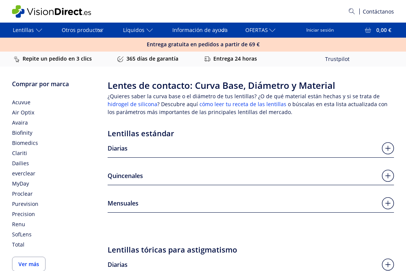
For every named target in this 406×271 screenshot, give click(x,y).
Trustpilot (337, 58)
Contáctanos (378, 11)
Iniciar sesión (320, 30)
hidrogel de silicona (132, 104)
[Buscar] (351, 11)
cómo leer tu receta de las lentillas (242, 104)
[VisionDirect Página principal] (57, 11)
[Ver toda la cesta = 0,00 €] (377, 30)
